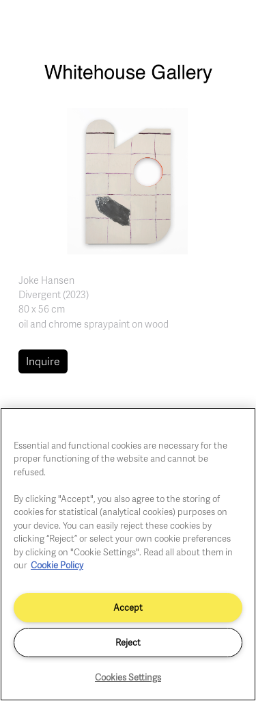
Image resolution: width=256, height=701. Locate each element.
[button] (128, 179)
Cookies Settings (128, 677)
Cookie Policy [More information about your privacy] (57, 565)
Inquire (43, 361)
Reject (128, 642)
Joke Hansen (46, 280)
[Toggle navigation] (231, 26)
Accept (128, 607)
